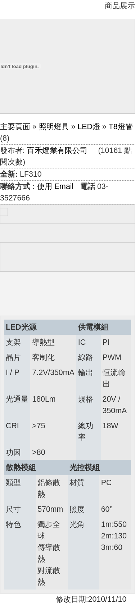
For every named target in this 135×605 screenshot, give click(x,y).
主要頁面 (15, 126)
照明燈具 (54, 126)
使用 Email (55, 186)
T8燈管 (121, 126)
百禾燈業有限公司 (57, 150)
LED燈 (88, 126)
